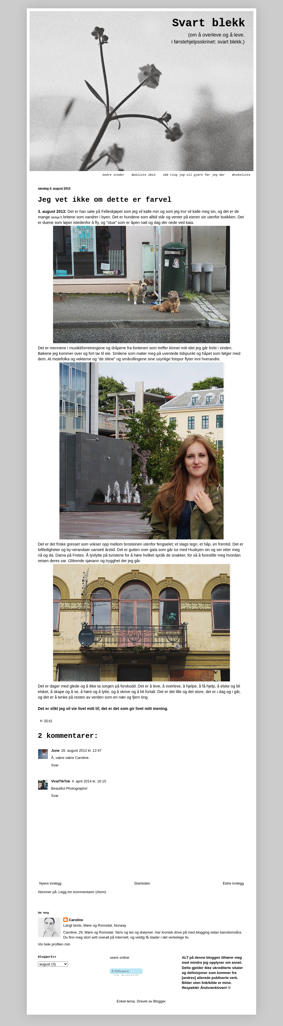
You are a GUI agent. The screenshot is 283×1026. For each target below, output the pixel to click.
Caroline (76, 920)
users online (119, 957)
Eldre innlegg (233, 883)
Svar (55, 765)
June (55, 750)
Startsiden (142, 883)
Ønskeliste (241, 175)
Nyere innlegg (50, 883)
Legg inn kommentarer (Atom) (82, 892)
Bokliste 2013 (143, 175)
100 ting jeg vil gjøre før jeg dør (194, 175)
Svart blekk (208, 23)
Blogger (159, 1001)
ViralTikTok (60, 781)
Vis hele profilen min (54, 944)
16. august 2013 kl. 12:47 (81, 750)
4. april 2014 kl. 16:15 (89, 781)
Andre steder (113, 175)
